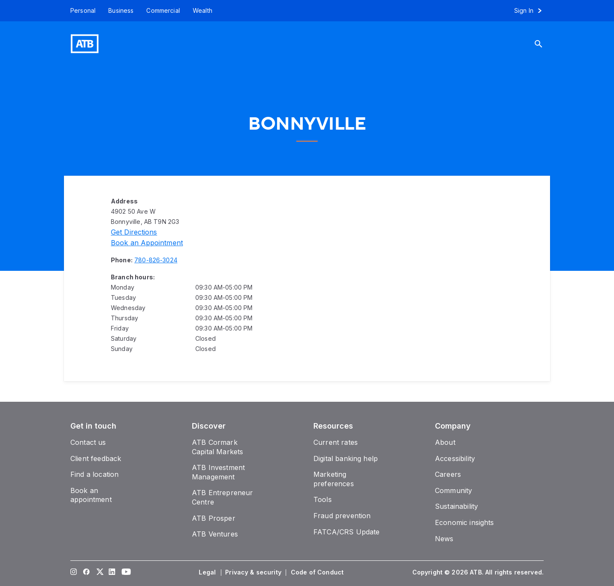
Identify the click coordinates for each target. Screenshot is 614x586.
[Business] (121, 10)
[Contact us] (88, 442)
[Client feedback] (95, 458)
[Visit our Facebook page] (86, 572)
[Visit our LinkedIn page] (112, 572)
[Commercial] (163, 10)
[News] (444, 538)
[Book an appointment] (147, 242)
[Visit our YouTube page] (125, 572)
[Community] (453, 490)
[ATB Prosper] (213, 518)
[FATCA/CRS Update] (346, 532)
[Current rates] (335, 442)
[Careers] (448, 474)
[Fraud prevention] (342, 515)
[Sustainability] (456, 506)
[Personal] (80, 10)
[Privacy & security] (254, 572)
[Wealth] (202, 10)
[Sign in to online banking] (531, 10)
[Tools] (322, 499)
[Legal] (208, 572)
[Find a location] (94, 474)
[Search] (544, 44)
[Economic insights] (464, 522)
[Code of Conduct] (318, 572)
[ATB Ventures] (215, 534)
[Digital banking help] (345, 458)
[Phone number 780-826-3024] (155, 260)
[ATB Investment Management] (218, 472)
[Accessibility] (455, 458)
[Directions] (134, 232)
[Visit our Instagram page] (73, 572)
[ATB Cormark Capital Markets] (217, 447)
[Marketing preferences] (333, 479)
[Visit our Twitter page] (99, 572)
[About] (445, 442)
